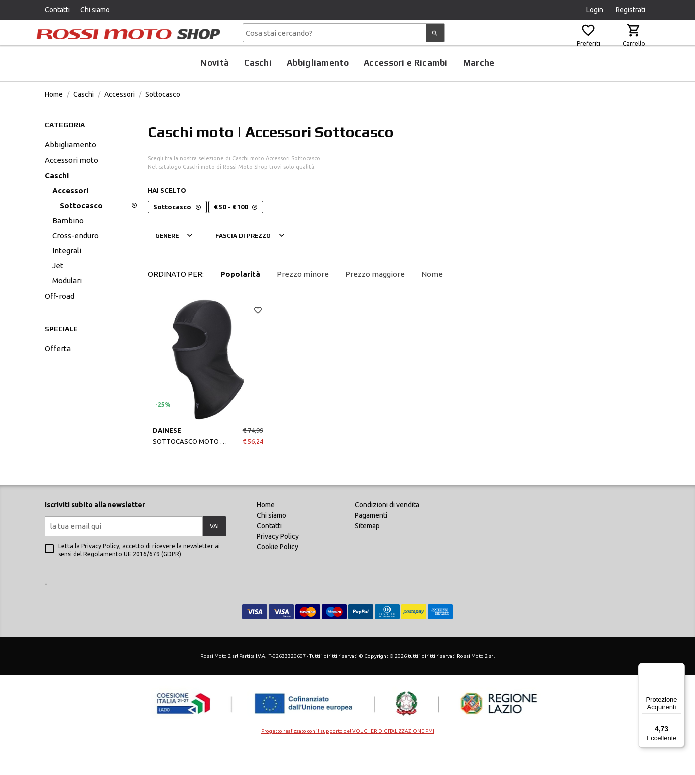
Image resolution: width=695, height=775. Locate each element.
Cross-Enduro (75, 260)
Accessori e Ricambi (406, 88)
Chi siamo (95, 10)
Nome (432, 299)
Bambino (68, 245)
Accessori (119, 119)
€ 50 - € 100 (236, 231)
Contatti (57, 10)
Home (54, 119)
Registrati (630, 10)
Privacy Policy (100, 571)
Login (595, 10)
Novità (214, 88)
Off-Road (59, 321)
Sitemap (367, 551)
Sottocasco (162, 119)
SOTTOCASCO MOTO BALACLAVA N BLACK (208, 466)
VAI (214, 551)
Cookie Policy (277, 572)
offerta (58, 373)
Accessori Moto (71, 185)
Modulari (67, 305)
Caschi (258, 88)
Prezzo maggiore (375, 299)
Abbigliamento (318, 88)
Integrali (66, 275)
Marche (479, 88)
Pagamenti (371, 540)
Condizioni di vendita (387, 530)
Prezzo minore (303, 299)
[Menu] (679, 669)
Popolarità (240, 299)
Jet (57, 290)
